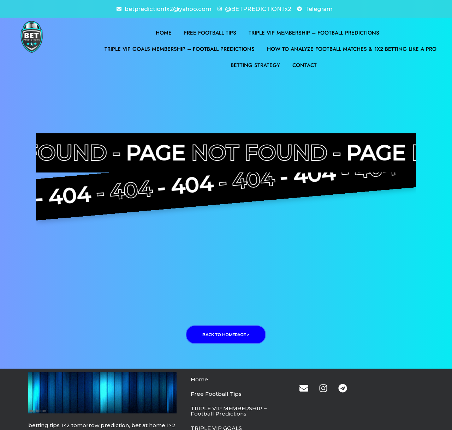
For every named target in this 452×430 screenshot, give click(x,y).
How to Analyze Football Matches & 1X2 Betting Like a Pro (351, 48)
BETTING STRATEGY (255, 64)
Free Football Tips (210, 32)
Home (164, 32)
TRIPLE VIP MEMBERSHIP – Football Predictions (314, 32)
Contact (304, 64)
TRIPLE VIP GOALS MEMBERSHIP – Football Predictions (180, 48)
